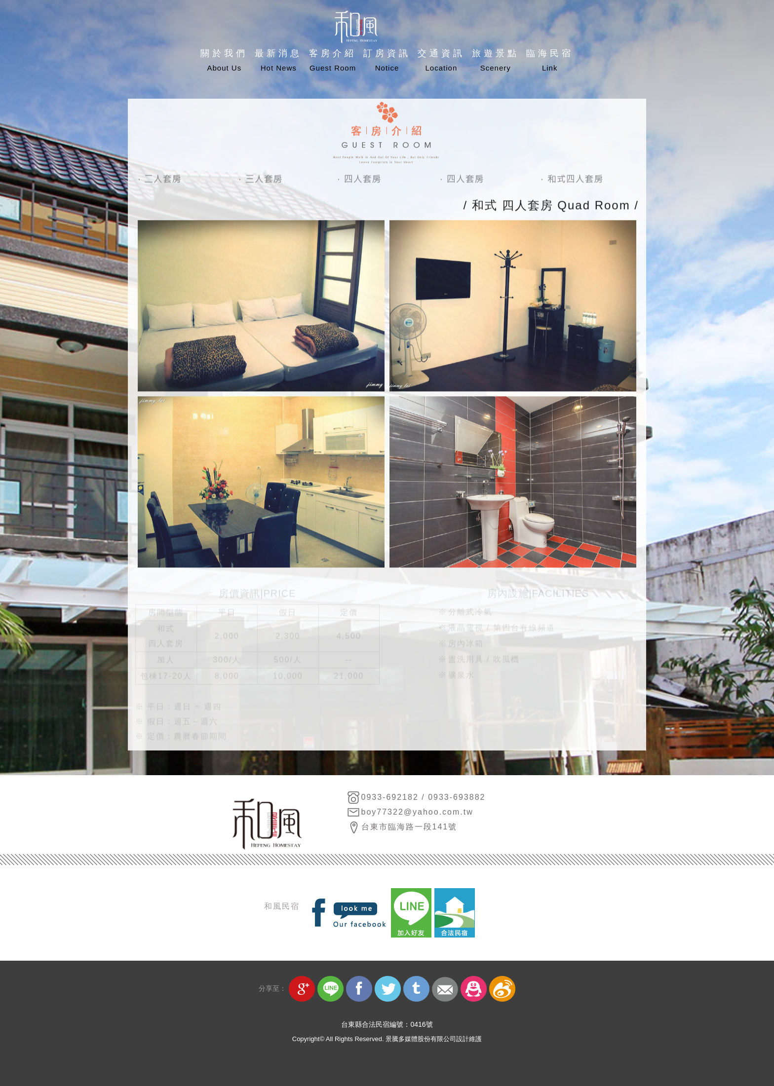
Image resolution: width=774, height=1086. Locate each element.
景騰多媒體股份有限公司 (421, 1039)
